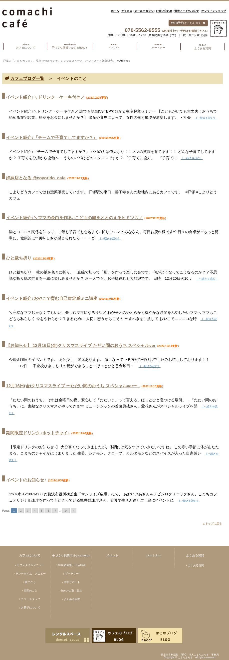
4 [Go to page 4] (34, 510)
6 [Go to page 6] (48, 510)
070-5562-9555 (142, 30)
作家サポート (72, 582)
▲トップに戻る (212, 523)
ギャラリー (72, 573)
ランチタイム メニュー (30, 573)
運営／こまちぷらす (186, 10)
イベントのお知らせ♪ (26, 480)
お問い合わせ (164, 10)
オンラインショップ (213, 10)
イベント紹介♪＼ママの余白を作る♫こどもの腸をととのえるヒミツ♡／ (74, 217)
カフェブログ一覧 (27, 78)
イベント (112, 555)
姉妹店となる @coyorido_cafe (36, 178)
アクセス (126, 10)
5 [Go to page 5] (41, 510)
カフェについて (29, 555)
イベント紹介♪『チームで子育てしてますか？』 (51, 137)
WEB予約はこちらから (188, 23)
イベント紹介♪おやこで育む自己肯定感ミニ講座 (51, 298)
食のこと (30, 582)
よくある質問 (72, 598)
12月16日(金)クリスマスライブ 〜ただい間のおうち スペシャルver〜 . (73, 386)
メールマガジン (144, 10)
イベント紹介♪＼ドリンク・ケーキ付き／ (45, 97)
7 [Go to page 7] (55, 510)
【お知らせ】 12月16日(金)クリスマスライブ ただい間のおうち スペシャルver (81, 345)
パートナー (153, 555)
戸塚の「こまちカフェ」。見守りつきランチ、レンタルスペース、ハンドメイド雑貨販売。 (59, 60)
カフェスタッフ (30, 598)
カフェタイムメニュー (30, 565)
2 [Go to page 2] (21, 510)
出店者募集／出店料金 (72, 565)
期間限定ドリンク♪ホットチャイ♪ (38, 433)
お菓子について (30, 607)
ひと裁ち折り (18, 258)
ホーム (115, 10)
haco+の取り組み (72, 590)
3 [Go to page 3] (27, 510)
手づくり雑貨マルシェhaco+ (71, 555)
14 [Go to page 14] (66, 510)
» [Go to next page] (73, 510)
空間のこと (30, 590)
